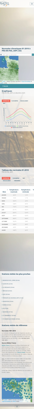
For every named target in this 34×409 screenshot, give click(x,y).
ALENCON (7, 284)
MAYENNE (7, 312)
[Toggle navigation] (32, 3)
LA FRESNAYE (8, 287)
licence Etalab (21, 352)
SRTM (1, 83)
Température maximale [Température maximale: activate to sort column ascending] (13, 191)
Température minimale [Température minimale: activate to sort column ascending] (25, 191)
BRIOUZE (7, 291)
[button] (17, 67)
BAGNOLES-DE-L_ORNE (11, 280)
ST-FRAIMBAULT (9, 315)
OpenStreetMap (26, 81)
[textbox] (18, 55)
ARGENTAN (7, 301)
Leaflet (2, 81)
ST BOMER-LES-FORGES (11, 319)
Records (5, 86)
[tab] (6, 101)
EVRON (6, 305)
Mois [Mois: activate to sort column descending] (4, 192)
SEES (6, 294)
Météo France (5, 345)
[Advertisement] (17, 26)
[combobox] (18, 55)
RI (5, 308)
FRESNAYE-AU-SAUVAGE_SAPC (12, 298)
